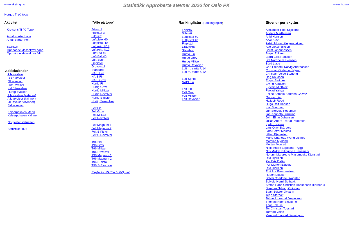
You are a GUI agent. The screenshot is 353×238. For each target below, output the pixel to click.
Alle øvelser (15, 74)
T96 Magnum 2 (101, 158)
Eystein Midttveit (276, 87)
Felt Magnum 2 (101, 128)
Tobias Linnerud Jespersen (283, 198)
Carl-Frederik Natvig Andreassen (287, 67)
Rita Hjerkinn (274, 158)
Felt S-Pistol (99, 131)
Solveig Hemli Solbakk (281, 181)
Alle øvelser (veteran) (21, 95)
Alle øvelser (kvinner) (21, 98)
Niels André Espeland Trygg (284, 147)
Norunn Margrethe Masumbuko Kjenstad (293, 154)
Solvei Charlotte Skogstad (283, 178)
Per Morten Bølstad (279, 164)
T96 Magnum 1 (101, 155)
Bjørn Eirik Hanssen (279, 56)
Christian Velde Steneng (282, 73)
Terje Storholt (274, 195)
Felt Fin (96, 108)
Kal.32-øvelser (17, 88)
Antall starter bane (19, 36)
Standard (97, 69)
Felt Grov (97, 111)
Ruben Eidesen (276, 174)
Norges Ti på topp (16, 14)
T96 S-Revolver (101, 165)
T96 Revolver (100, 151)
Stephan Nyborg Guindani (283, 188)
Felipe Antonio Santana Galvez (286, 94)
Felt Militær (98, 114)
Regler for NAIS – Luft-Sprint (110, 172)
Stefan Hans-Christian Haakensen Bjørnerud (295, 185)
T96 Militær (98, 148)
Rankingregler (212, 22)
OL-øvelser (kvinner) (21, 102)
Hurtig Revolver (101, 94)
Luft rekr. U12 (100, 49)
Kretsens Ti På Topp (20, 29)
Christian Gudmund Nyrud (283, 70)
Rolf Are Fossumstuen (280, 171)
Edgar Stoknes (275, 80)
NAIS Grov (98, 80)
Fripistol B (98, 32)
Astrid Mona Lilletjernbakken (284, 43)
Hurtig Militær (100, 90)
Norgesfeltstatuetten (21, 122)
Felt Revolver (100, 118)
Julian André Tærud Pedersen (285, 120)
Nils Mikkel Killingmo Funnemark (287, 151)
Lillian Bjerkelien (276, 134)
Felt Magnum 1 (101, 125)
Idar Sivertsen (275, 107)
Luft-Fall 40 (98, 56)
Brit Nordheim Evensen (281, 60)
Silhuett (96, 36)
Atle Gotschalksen (278, 46)
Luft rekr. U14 (100, 46)
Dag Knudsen (275, 77)
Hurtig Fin (97, 83)
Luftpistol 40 (99, 42)
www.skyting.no (14, 4)
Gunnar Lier (273, 97)
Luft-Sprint (98, 59)
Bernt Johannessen (279, 50)
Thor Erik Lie (274, 205)
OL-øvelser (15, 81)
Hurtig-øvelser (17, 91)
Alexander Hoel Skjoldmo (282, 29)
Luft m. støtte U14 (194, 68)
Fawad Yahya (275, 90)
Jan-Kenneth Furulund (280, 114)
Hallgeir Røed (275, 100)
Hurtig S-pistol (100, 97)
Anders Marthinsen (278, 33)
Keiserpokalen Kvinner (23, 115)
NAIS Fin (97, 76)
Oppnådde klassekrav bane (25, 50)
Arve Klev (272, 40)
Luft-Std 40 (98, 53)
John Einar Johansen (280, 117)
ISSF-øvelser (16, 77)
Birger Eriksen (275, 53)
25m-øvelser (16, 85)
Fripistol (96, 29)
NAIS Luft (97, 73)
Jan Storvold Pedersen (281, 110)
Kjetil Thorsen (275, 124)
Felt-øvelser (15, 105)
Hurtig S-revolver (102, 101)
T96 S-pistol (99, 162)
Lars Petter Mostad (278, 131)
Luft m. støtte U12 (194, 71)
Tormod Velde (275, 212)
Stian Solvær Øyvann (280, 191)
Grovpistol (98, 66)
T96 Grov (97, 145)
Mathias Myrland (277, 141)
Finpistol (97, 63)
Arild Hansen (274, 36)
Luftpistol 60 (99, 39)
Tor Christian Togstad (280, 208)
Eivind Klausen (275, 83)
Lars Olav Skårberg (279, 127)
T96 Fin (96, 141)
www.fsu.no (341, 4)
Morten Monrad (276, 144)
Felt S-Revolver (101, 135)
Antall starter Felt (18, 39)
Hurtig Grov (99, 87)
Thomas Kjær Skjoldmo (281, 201)
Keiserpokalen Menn (21, 112)
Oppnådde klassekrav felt (24, 53)
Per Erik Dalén (275, 161)
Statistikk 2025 (17, 129)
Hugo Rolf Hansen (278, 104)
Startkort (12, 46)
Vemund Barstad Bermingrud (285, 215)
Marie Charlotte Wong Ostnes (285, 137)
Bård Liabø (273, 63)
